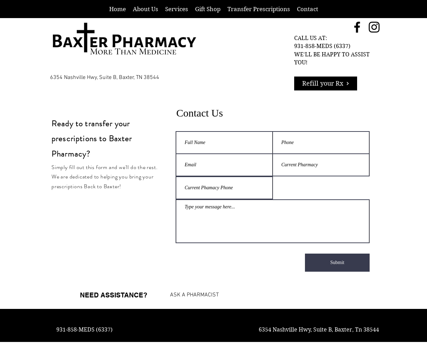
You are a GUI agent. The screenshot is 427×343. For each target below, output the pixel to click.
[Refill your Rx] (325, 83)
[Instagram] (374, 27)
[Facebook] (357, 27)
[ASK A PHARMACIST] (191, 295)
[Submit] (337, 263)
